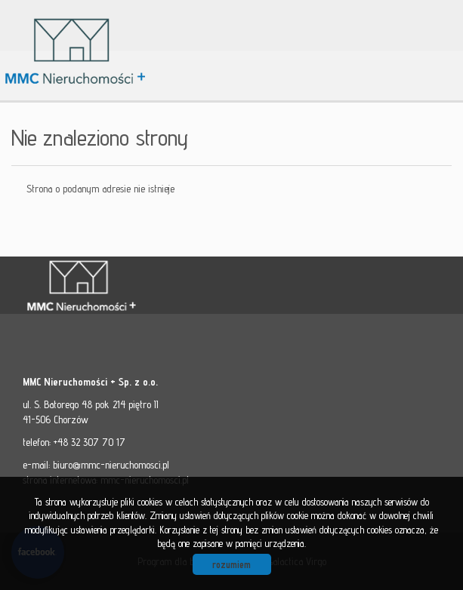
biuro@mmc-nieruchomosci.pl (111, 465)
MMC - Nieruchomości (128, 286)
